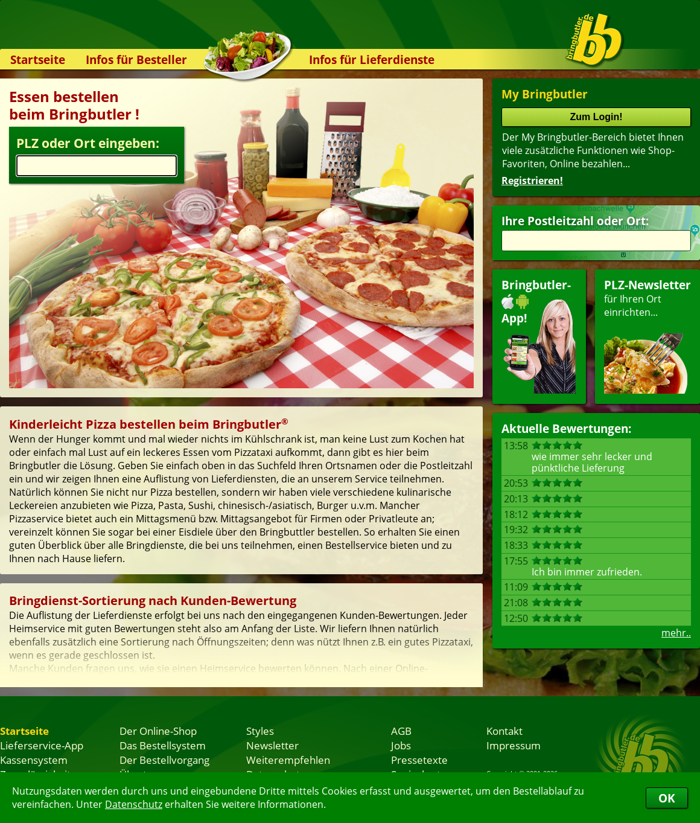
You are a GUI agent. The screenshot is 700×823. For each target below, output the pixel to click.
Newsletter (272, 745)
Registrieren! (532, 180)
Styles (260, 730)
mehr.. (676, 632)
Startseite (37, 59)
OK (666, 797)
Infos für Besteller (136, 59)
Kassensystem (34, 759)
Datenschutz (133, 804)
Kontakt (504, 730)
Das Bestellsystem (162, 745)
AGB (401, 730)
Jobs (401, 745)
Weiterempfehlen (288, 759)
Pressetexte (419, 759)
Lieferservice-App (41, 745)
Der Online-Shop (158, 730)
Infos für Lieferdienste (371, 59)
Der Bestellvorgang (164, 759)
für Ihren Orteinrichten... (647, 335)
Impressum (513, 745)
